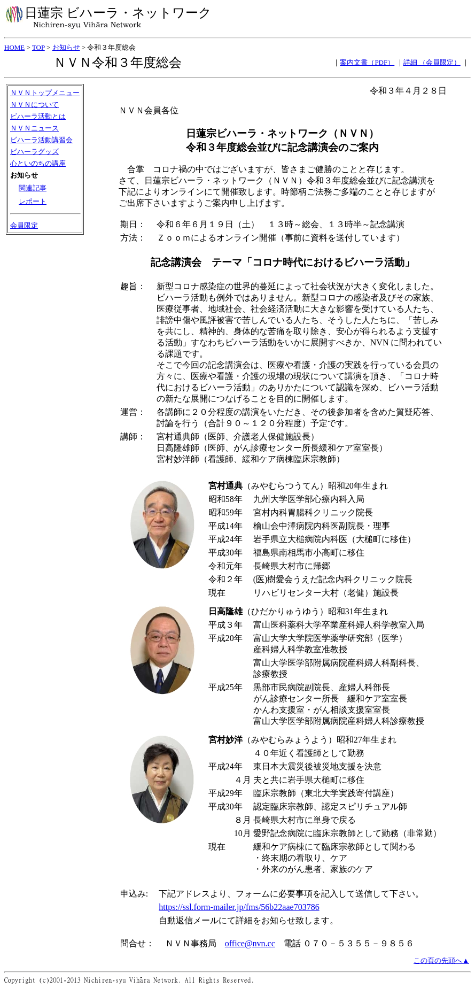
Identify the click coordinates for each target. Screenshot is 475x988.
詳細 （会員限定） (432, 62)
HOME (14, 47)
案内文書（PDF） (367, 62)
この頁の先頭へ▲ (441, 960)
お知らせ (66, 47)
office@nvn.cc (250, 943)
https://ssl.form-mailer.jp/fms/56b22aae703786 (239, 907)
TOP (38, 47)
